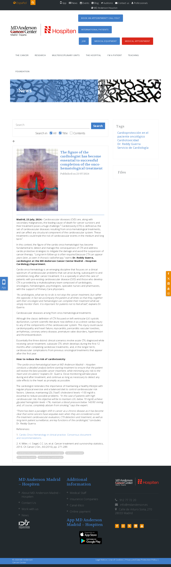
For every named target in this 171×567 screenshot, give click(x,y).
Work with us (30, 509)
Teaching (133, 55)
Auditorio (107, 3)
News (73, 3)
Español (20, 3)
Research (40, 55)
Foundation (23, 71)
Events (84, 3)
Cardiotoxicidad (74, 452)
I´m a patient (114, 55)
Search (98, 126)
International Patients (95, 29)
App (63, 3)
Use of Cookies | (117, 559)
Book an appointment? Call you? (100, 18)
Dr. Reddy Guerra (26, 457)
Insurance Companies (84, 499)
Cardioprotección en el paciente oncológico (40, 452)
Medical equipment (106, 41)
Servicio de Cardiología (50, 457)
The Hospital (93, 55)
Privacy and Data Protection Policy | (142, 559)
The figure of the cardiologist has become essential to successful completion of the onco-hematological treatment (81, 160)
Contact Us (29, 503)
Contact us (122, 3)
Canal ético (77, 505)
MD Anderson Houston (104, 7)
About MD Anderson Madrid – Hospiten (41, 494)
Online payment (80, 511)
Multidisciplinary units (66, 55)
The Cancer (22, 55)
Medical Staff (78, 493)
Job (84, 41)
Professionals (140, 3)
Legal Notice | (102, 559)
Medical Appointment (137, 41)
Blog (95, 3)
